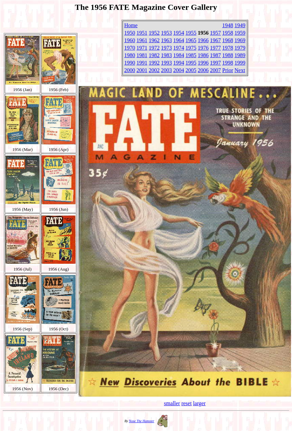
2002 (154, 70)
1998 (227, 63)
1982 (154, 55)
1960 (129, 40)
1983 (166, 55)
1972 (154, 48)
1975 (190, 48)
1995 (190, 63)
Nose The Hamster (141, 421)
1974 (178, 48)
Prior (227, 70)
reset (186, 403)
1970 (129, 48)
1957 (215, 33)
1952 (154, 33)
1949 (239, 25)
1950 (129, 33)
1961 (141, 40)
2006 (203, 70)
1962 (154, 40)
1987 (215, 55)
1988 (227, 55)
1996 (203, 63)
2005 (190, 70)
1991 (141, 63)
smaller (172, 403)
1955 (190, 33)
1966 (203, 40)
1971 (141, 48)
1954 (178, 33)
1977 (215, 48)
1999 (239, 63)
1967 (215, 40)
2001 (141, 70)
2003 (166, 70)
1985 (190, 55)
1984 (178, 55)
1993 (166, 63)
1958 (227, 33)
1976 (203, 48)
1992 (154, 63)
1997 (215, 63)
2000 (129, 70)
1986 (203, 55)
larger (199, 403)
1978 (227, 48)
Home (130, 25)
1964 (178, 40)
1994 (178, 63)
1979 (239, 48)
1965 (190, 40)
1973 (166, 48)
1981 (141, 55)
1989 (239, 55)
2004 (178, 70)
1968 (227, 40)
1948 (227, 25)
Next (239, 70)
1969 (239, 40)
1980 (129, 55)
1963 (166, 40)
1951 (141, 33)
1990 (129, 63)
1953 (166, 33)
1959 (239, 33)
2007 (215, 70)
